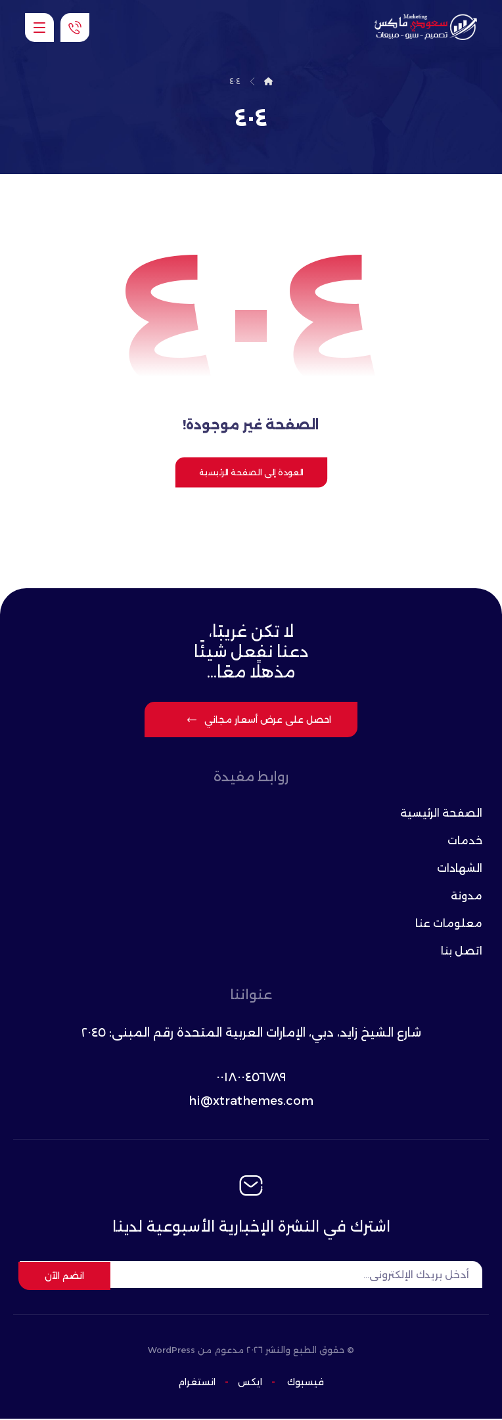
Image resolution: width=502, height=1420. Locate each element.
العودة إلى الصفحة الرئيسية (251, 473)
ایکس (248, 1383)
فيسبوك (305, 1383)
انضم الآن (64, 1276)
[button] (39, 27)
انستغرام (197, 1383)
